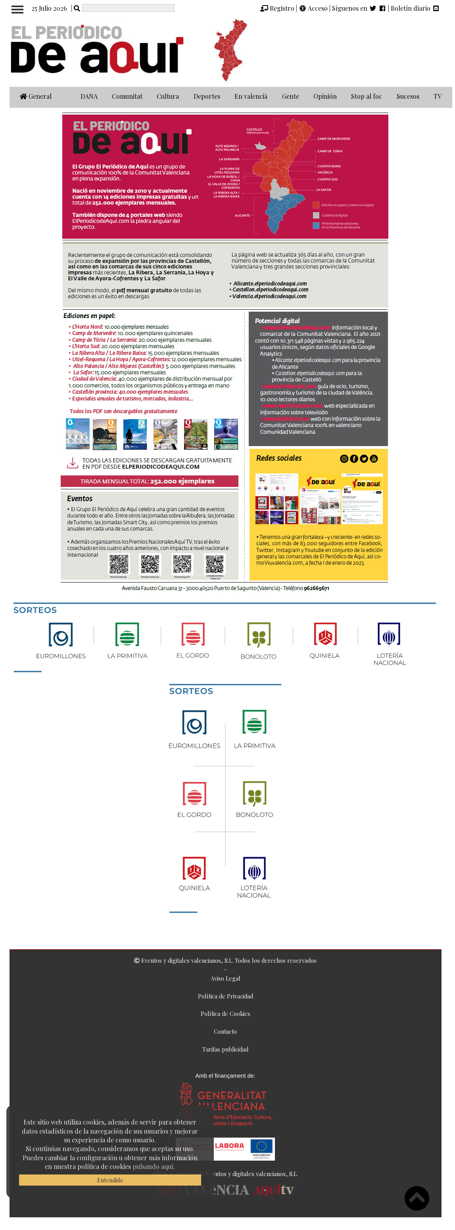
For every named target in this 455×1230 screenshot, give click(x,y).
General (36, 96)
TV (438, 96)
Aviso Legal (225, 978)
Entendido (110, 1180)
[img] (264, 8)
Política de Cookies (225, 1013)
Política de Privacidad (225, 996)
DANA (89, 96)
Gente (290, 96)
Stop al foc (366, 96)
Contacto (225, 1031)
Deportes (207, 96)
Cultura (168, 96)
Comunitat (127, 96)
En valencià (250, 96)
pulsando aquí (152, 1166)
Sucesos (408, 96)
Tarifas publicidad (225, 1049)
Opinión (325, 96)
